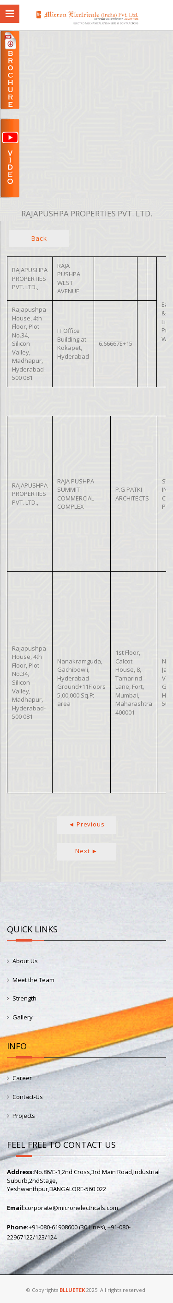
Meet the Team (33, 980)
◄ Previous (87, 824)
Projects (23, 1115)
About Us (25, 961)
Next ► (86, 851)
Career (22, 1078)
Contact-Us (27, 1097)
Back (39, 238)
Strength (24, 998)
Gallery (22, 1017)
